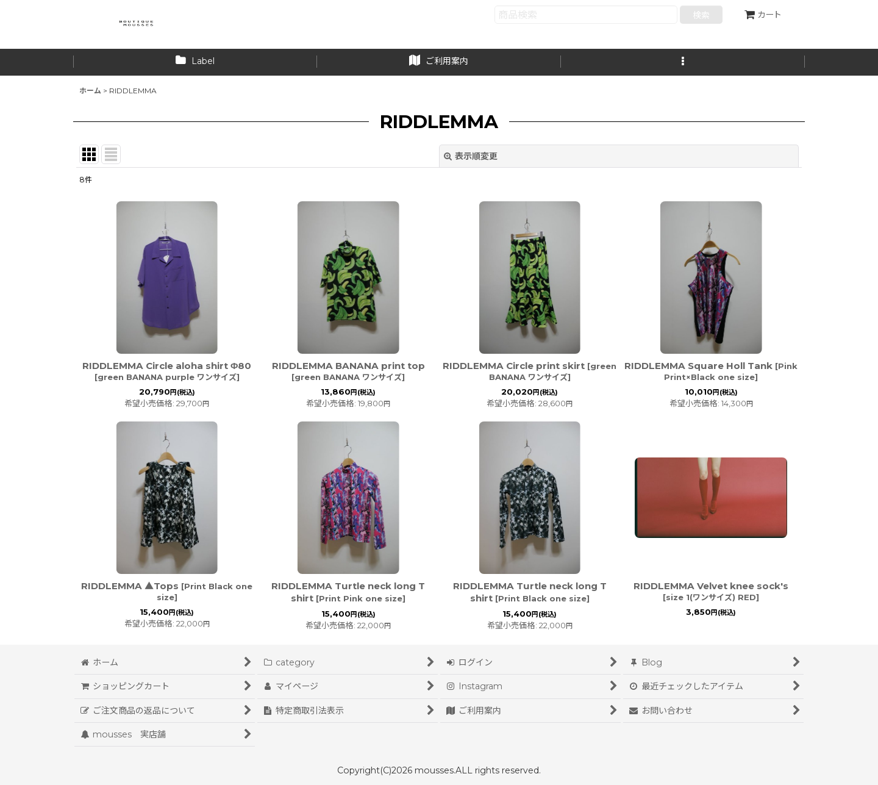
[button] (683, 62)
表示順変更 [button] (471, 156)
